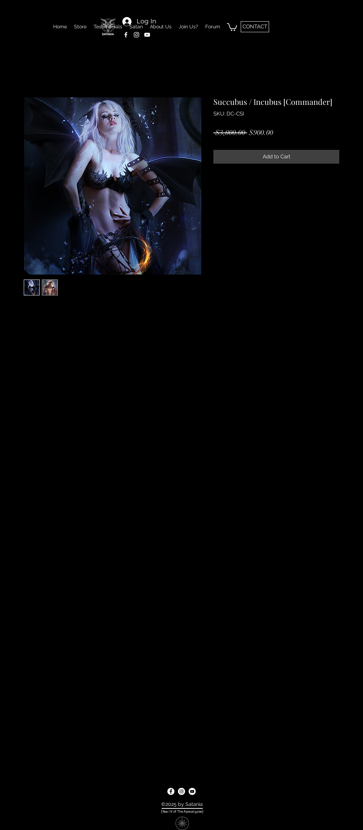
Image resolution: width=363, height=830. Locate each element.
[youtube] (192, 791)
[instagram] (181, 791)
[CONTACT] (255, 26)
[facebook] (170, 791)
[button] (232, 26)
